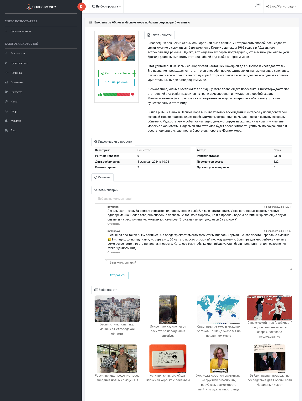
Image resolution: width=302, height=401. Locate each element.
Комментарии (79, 185)
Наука (11, 101)
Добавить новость (18, 30)
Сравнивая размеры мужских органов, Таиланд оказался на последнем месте (208, 322)
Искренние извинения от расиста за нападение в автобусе (150, 320)
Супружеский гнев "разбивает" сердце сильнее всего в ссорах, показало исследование (266, 322)
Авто (10, 130)
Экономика (14, 82)
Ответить (86, 219)
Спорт (11, 110)
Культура (13, 120)
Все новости (15, 53)
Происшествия (16, 62)
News (274, 145)
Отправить (90, 266)
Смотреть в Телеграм (92, 78)
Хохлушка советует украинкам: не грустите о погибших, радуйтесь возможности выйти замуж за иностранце (208, 373)
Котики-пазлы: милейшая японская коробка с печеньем (150, 368)
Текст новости (139, 35)
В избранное (92, 87)
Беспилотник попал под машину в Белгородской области (92, 320)
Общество (13, 91)
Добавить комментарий (87, 194)
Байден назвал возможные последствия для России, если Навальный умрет (266, 370)
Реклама (75, 173)
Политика (13, 72)
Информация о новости (86, 137)
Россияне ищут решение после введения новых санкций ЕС (92, 368)
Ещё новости (78, 281)
